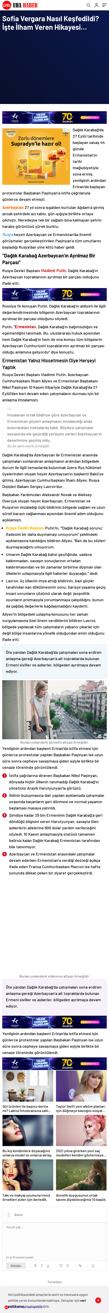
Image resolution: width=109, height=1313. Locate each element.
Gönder (16, 1266)
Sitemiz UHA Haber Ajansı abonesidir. (24, 1307)
